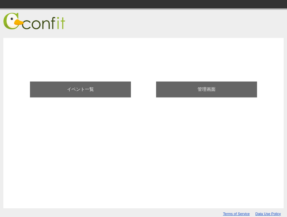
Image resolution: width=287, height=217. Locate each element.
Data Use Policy (268, 214)
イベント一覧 (80, 89)
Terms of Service (236, 214)
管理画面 (207, 89)
